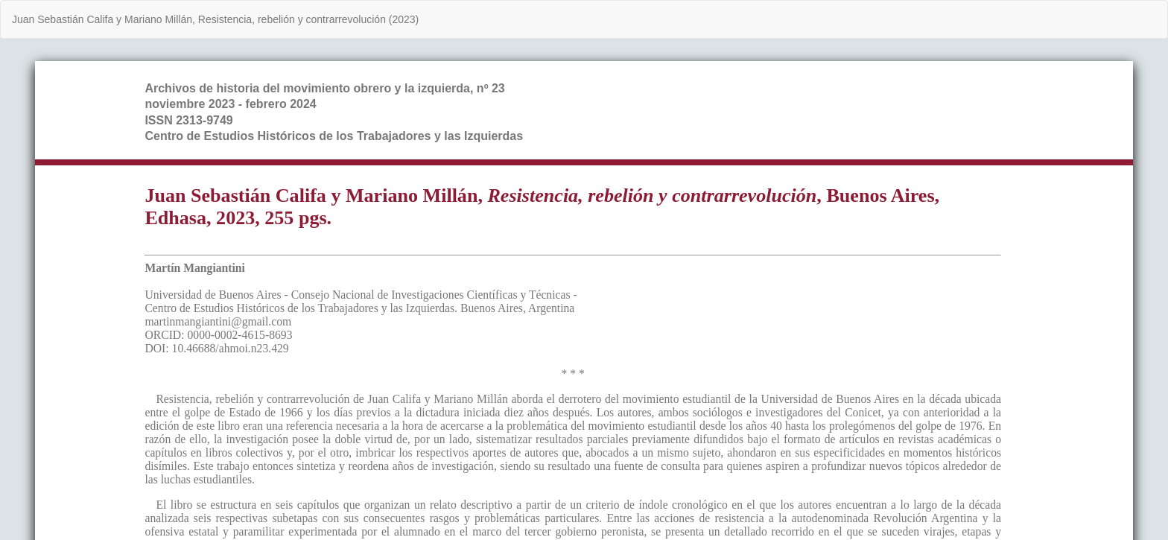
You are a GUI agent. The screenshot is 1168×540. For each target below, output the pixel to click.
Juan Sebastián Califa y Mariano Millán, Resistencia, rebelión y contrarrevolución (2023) (215, 19)
